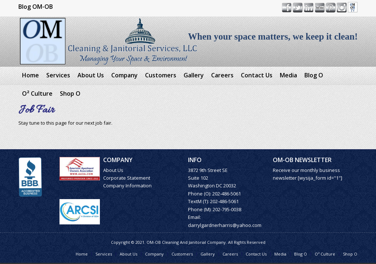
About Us (113, 170)
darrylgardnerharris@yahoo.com (224, 225)
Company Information (127, 185)
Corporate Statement (126, 178)
